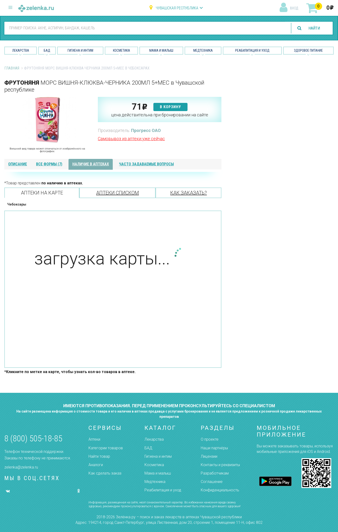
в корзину (170, 107)
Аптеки (94, 439)
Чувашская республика (177, 8)
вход (294, 8)
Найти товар (99, 456)
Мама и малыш (161, 50)
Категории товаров (105, 448)
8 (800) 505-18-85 (33, 439)
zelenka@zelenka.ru (21, 467)
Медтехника (203, 50)
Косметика (121, 50)
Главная (11, 68)
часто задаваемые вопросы (146, 164)
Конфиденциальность (220, 490)
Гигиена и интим (158, 456)
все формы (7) (49, 164)
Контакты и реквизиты (220, 465)
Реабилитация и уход (252, 50)
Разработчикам (215, 473)
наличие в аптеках (90, 164)
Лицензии (209, 456)
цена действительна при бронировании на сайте (159, 114)
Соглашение (212, 481)
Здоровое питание (308, 50)
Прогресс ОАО (146, 130)
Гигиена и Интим (80, 50)
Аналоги (95, 465)
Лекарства (20, 50)
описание (17, 164)
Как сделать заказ (104, 473)
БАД (47, 50)
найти (314, 28)
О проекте (210, 439)
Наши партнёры (214, 448)
